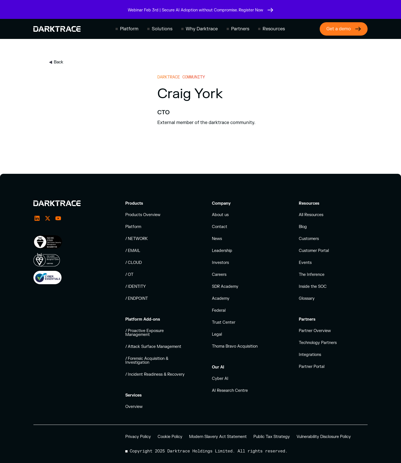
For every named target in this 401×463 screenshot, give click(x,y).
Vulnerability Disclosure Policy (324, 436)
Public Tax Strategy (271, 436)
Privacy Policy (138, 436)
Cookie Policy (170, 436)
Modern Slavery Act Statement (218, 436)
